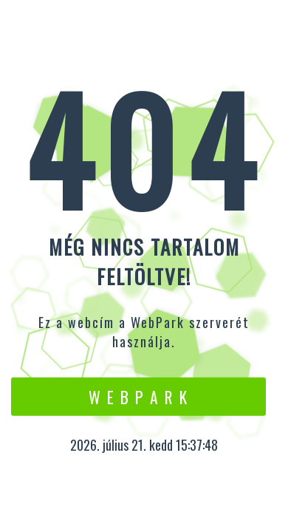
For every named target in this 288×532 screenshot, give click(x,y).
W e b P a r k (138, 396)
